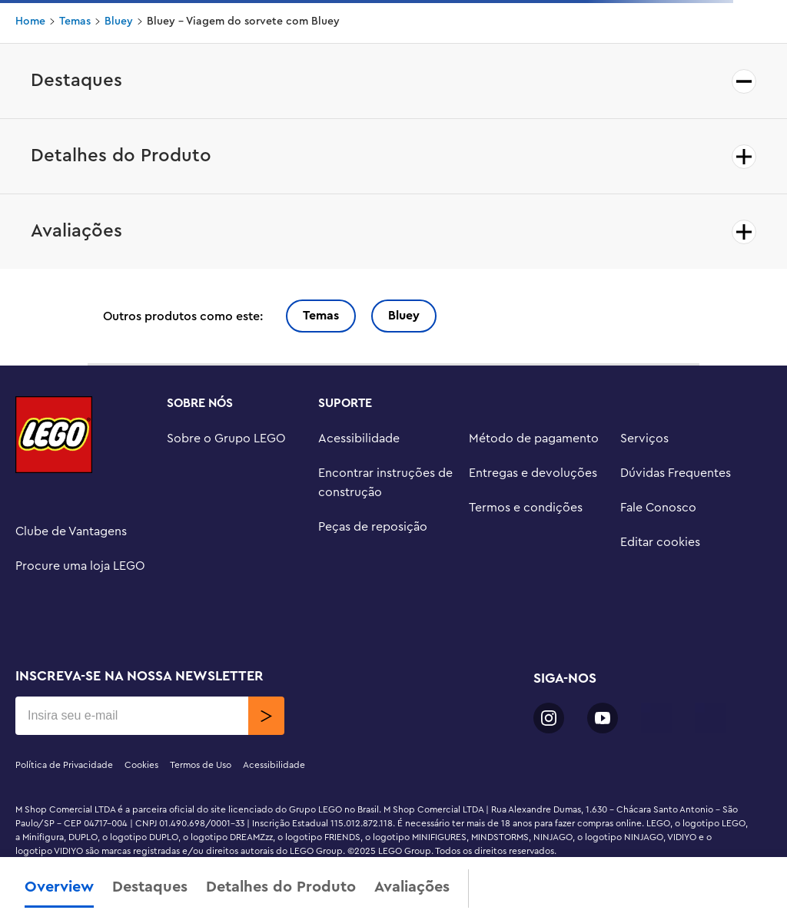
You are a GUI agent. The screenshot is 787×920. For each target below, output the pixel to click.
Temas (75, 21)
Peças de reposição (372, 527)
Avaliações (412, 887)
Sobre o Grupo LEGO (226, 438)
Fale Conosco (658, 507)
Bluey (119, 21)
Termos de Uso (200, 764)
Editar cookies (660, 542)
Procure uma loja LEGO (80, 566)
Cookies (141, 764)
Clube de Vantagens (71, 531)
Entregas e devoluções (533, 473)
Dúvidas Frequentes (675, 473)
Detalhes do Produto (281, 887)
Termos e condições (526, 507)
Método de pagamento (534, 438)
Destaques (150, 887)
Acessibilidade (359, 438)
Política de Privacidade (64, 764)
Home (30, 21)
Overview (59, 887)
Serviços (644, 438)
